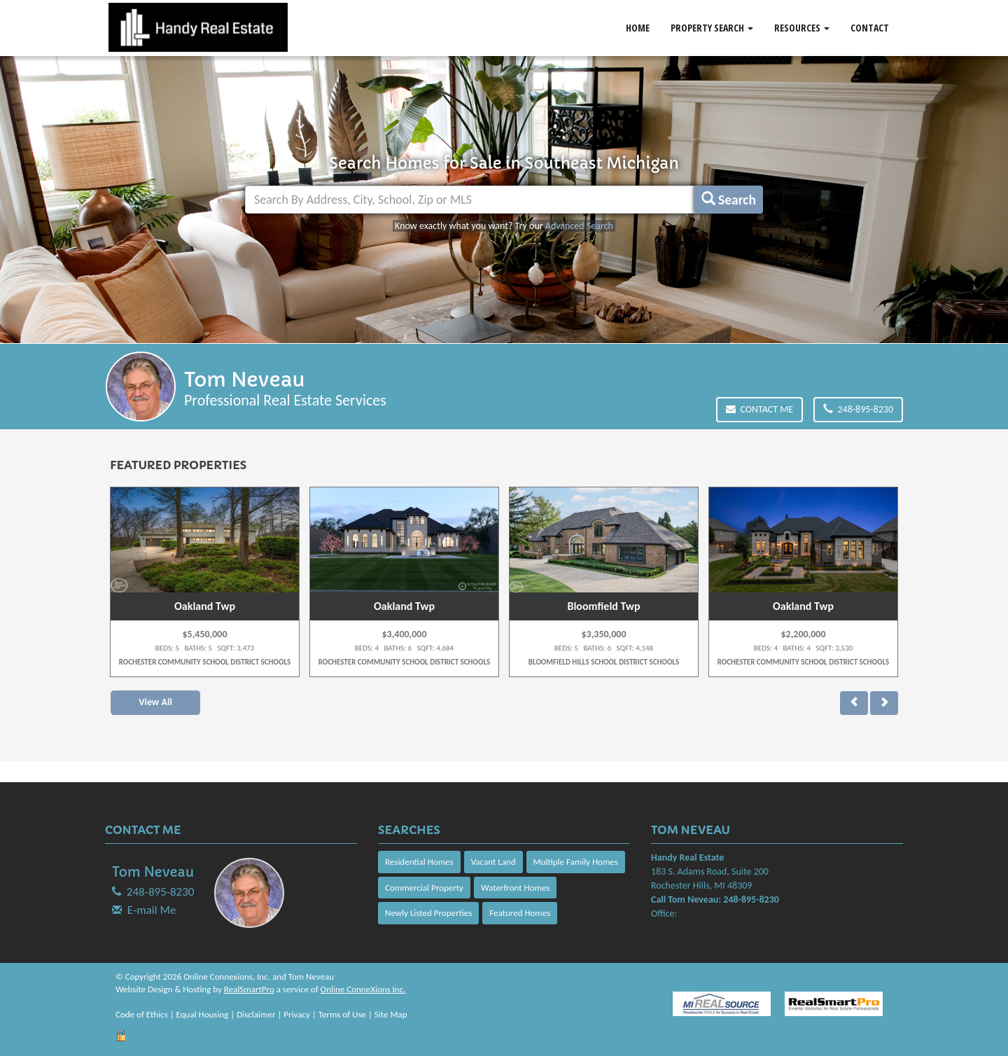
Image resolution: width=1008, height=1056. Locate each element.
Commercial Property (424, 887)
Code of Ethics (141, 1014)
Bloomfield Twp (603, 606)
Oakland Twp (204, 606)
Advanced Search (579, 226)
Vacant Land (493, 861)
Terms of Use (342, 1014)
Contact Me (759, 409)
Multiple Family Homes (575, 861)
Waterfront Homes (515, 887)
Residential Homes (419, 861)
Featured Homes (519, 913)
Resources (802, 27)
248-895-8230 (858, 409)
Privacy (297, 1014)
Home (638, 27)
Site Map (390, 1014)
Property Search (712, 27)
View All (155, 702)
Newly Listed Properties (428, 913)
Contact (869, 27)
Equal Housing (202, 1014)
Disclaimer (256, 1014)
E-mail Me (151, 910)
